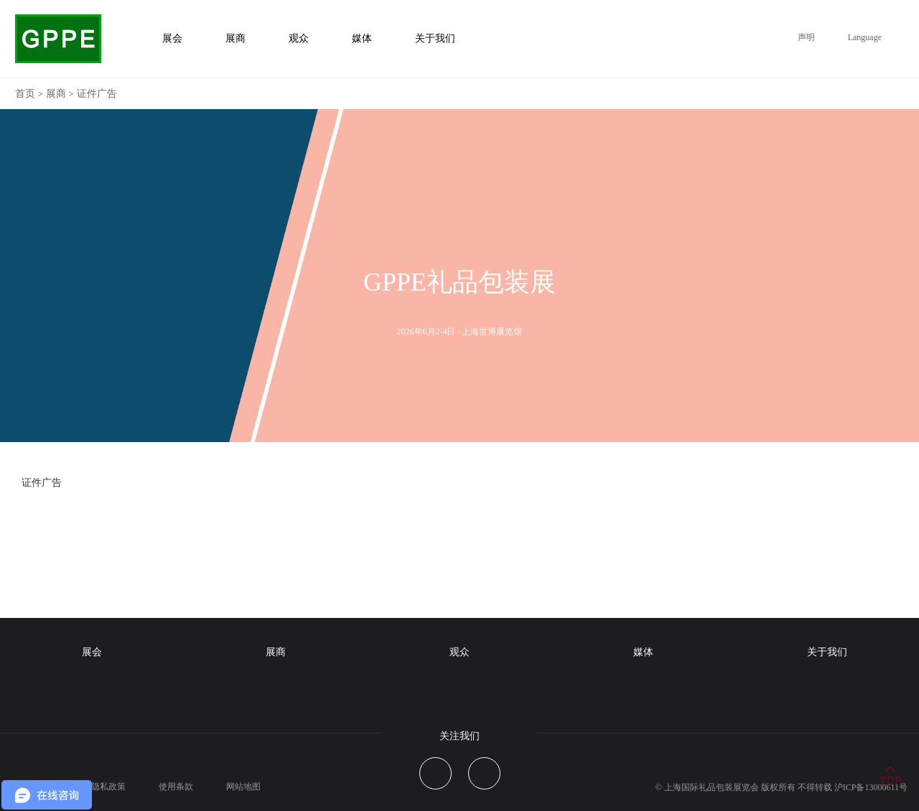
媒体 (643, 652)
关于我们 (827, 652)
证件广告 (97, 93)
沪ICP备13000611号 (871, 787)
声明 (806, 37)
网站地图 (243, 787)
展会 (92, 652)
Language (865, 37)
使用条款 (176, 787)
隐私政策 (108, 787)
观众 (459, 652)
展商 (56, 93)
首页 (25, 93)
